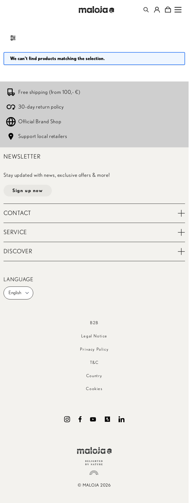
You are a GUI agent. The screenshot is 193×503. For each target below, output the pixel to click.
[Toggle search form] (146, 9)
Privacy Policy (94, 349)
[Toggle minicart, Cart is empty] (168, 9)
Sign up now (27, 190)
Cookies (94, 389)
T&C (94, 363)
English (19, 293)
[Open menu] (178, 9)
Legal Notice (94, 336)
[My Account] (157, 9)
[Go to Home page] (96, 9)
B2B (94, 323)
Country (94, 376)
